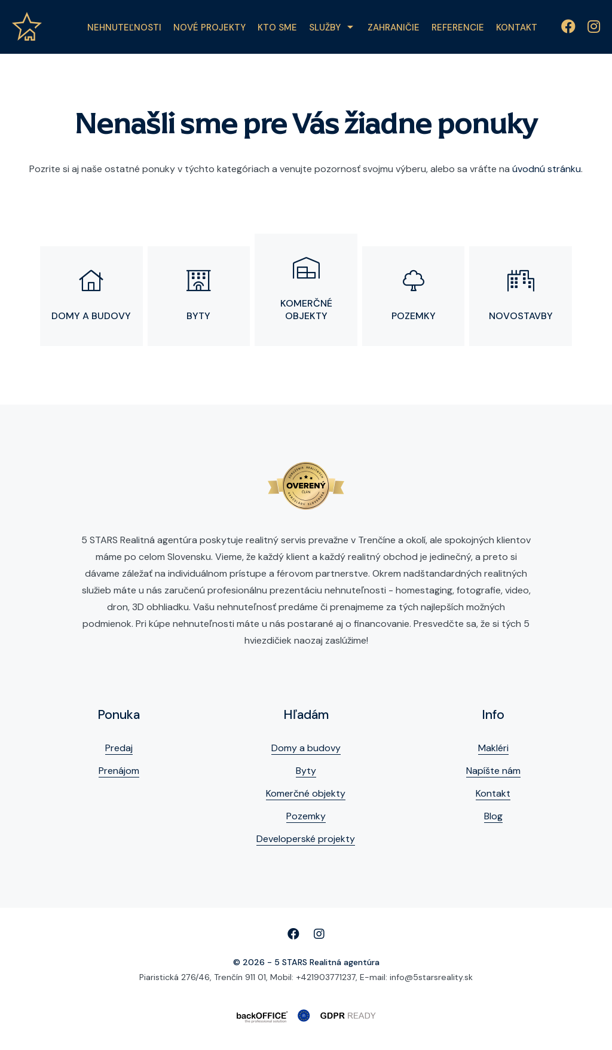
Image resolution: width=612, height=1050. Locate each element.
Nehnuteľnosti (124, 27)
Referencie (458, 27)
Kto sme (277, 27)
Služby (325, 27)
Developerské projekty (305, 838)
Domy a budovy (306, 748)
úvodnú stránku (546, 169)
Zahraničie (394, 27)
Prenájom (119, 770)
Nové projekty (209, 27)
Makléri (493, 748)
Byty (306, 770)
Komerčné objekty (305, 793)
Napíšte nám (493, 770)
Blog (493, 816)
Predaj (119, 748)
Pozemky (306, 816)
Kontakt (516, 27)
